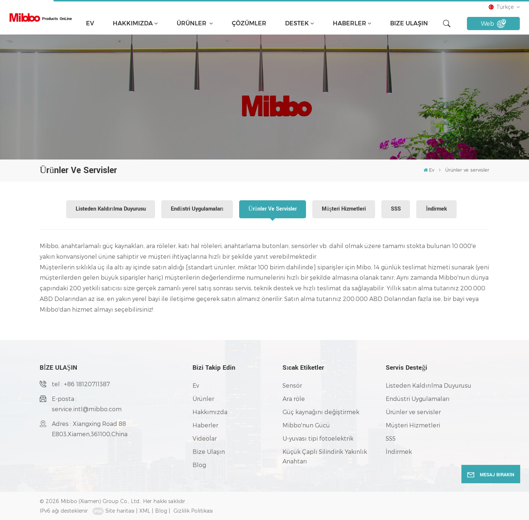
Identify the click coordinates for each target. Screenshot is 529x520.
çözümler (249, 23)
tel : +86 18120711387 (81, 383)
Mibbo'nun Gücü (306, 425)
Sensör (292, 385)
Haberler (349, 23)
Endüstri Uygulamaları (197, 209)
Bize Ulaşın (409, 23)
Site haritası (119, 511)
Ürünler (192, 23)
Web (493, 23)
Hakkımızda (133, 23)
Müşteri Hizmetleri (344, 209)
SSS (396, 209)
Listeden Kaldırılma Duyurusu (111, 209)
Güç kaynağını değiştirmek (321, 411)
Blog (199, 464)
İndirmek (436, 209)
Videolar (204, 438)
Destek (297, 23)
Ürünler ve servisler (272, 209)
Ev (90, 23)
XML (144, 511)
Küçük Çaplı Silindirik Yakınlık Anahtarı (325, 456)
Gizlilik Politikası (193, 511)
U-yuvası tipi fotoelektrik (318, 438)
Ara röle (294, 398)
